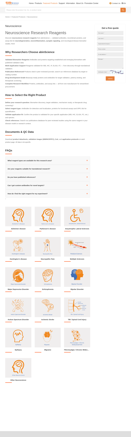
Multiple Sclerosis (77, 259)
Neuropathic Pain (47, 259)
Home (31, 3)
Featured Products (50, 3)
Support (62, 3)
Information (70, 3)
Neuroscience (32, 17)
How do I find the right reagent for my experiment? (28, 194)
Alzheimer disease (18, 229)
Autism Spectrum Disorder (18, 319)
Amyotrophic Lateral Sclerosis (77, 229)
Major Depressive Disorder (18, 289)
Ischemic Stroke (47, 319)
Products (38, 3)
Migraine (47, 350)
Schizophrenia (47, 289)
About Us (79, 3)
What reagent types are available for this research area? (30, 161)
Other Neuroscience (18, 380)
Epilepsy (18, 350)
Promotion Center (91, 3)
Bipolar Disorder (77, 289)
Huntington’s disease (18, 259)
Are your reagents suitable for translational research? (29, 169)
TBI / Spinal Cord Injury (77, 319)
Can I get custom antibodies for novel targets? (26, 185)
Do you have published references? (22, 177)
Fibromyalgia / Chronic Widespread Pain (80, 350)
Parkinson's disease (48, 229)
